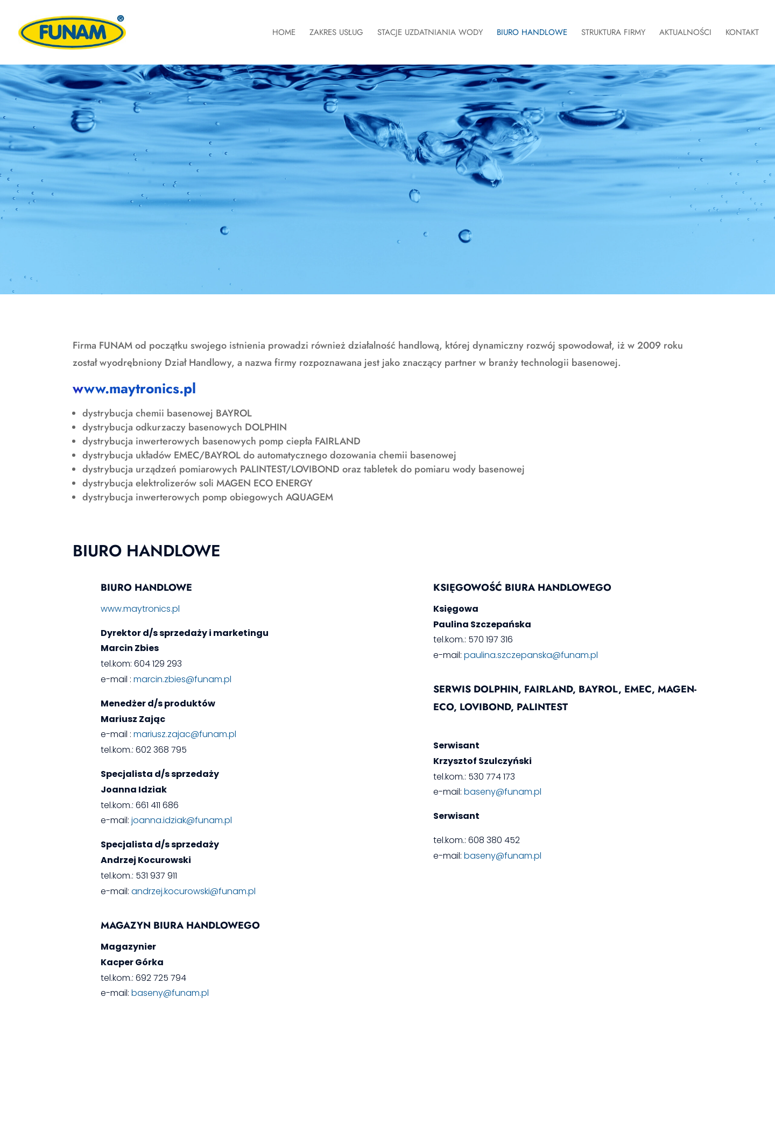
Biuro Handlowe (532, 33)
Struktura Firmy (613, 33)
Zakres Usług (336, 33)
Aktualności (685, 33)
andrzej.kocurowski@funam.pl (192, 891)
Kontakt (742, 33)
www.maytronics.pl (140, 609)
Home (283, 33)
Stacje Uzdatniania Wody (430, 33)
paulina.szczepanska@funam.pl (531, 655)
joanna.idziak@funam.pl (181, 820)
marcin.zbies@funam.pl (182, 679)
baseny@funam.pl (170, 993)
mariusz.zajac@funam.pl (184, 734)
